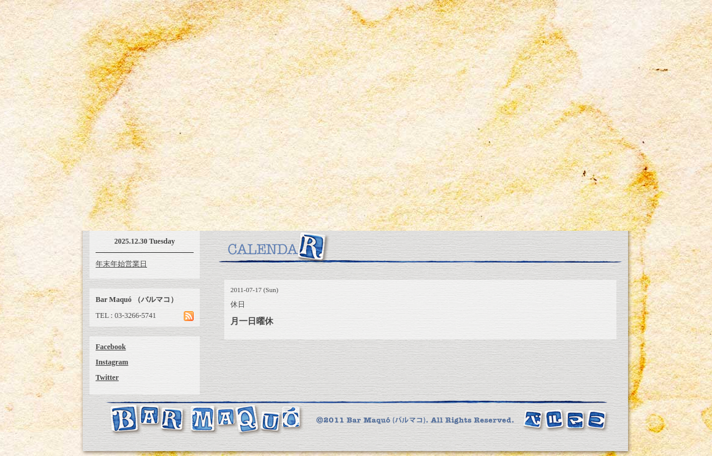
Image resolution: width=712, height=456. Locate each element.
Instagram (112, 362)
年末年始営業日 (121, 264)
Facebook (111, 346)
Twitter (107, 377)
